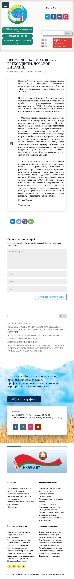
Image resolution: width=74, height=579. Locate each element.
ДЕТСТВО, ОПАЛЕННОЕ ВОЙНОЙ (22, 342)
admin (12, 71)
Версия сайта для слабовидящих (61, 43)
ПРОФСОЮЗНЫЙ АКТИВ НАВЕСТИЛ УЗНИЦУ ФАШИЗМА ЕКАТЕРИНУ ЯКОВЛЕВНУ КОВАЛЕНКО (33, 337)
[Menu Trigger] (5, 5)
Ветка (28, 71)
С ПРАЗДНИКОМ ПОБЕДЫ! (19, 323)
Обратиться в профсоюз (24, 399)
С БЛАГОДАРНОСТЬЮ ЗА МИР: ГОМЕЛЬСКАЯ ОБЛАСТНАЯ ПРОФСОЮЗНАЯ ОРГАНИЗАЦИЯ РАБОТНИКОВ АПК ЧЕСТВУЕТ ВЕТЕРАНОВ (36, 329)
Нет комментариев (38, 71)
